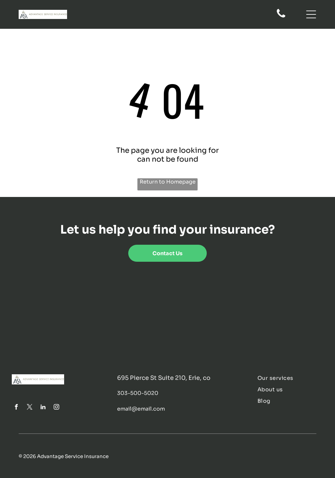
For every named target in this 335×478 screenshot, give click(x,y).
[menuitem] (290, 378)
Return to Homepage (168, 181)
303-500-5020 (137, 393)
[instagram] (56, 408)
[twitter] (29, 408)
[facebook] (16, 408)
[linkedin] (43, 408)
